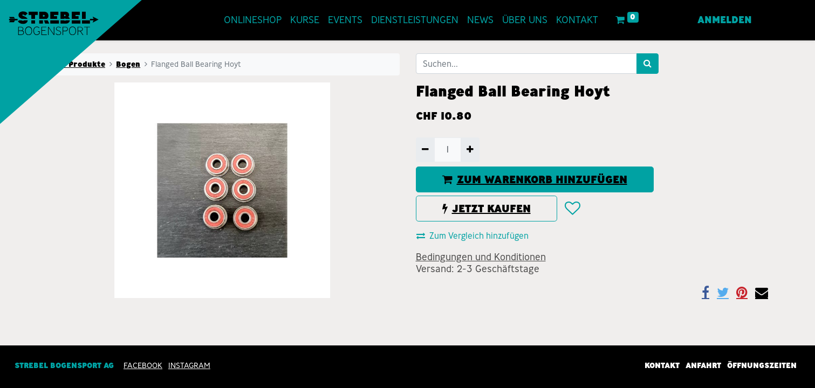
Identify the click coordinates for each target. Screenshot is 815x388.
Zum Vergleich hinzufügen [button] (472, 236)
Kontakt (662, 365)
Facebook (143, 365)
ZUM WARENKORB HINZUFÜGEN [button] (534, 179)
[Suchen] (647, 63)
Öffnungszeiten (762, 365)
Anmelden (724, 20)
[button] (572, 208)
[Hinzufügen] (470, 149)
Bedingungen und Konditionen (481, 257)
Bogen (128, 64)
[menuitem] (253, 20)
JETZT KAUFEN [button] (486, 208)
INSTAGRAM (189, 365)
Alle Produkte (78, 64)
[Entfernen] (425, 149)
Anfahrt (703, 365)
